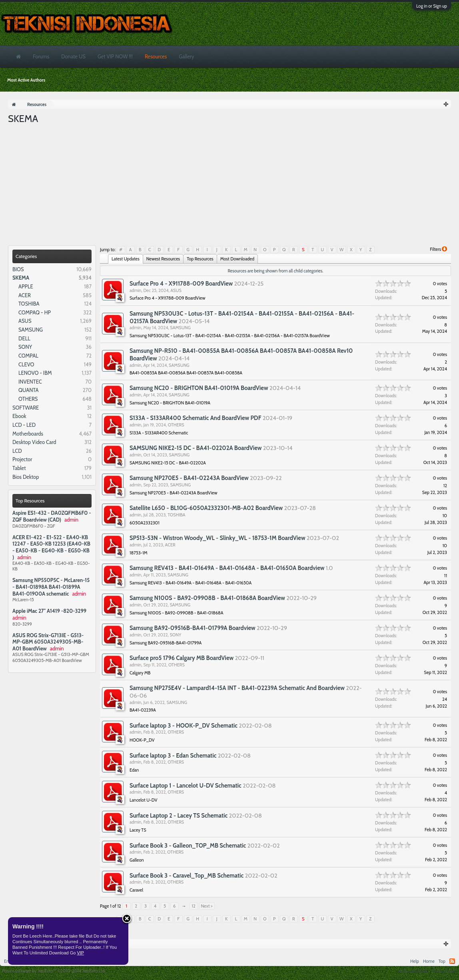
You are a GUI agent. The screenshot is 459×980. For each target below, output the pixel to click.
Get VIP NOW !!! (115, 56)
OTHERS (28, 399)
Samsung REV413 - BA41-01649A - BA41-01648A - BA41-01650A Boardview (227, 568)
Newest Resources (163, 259)
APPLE (25, 286)
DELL (24, 338)
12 (193, 906)
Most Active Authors (26, 80)
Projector (22, 459)
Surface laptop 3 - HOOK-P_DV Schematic (183, 725)
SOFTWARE (25, 407)
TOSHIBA (28, 303)
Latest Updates (126, 259)
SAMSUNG (30, 329)
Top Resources (30, 501)
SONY (25, 347)
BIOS (18, 269)
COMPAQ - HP (34, 312)
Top (442, 961)
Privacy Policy (444, 971)
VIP (80, 952)
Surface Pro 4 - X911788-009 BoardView (181, 283)
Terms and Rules (412, 971)
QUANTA (28, 390)
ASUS (25, 321)
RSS (452, 961)
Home (429, 961)
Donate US (73, 56)
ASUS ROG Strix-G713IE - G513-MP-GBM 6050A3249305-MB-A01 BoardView (48, 642)
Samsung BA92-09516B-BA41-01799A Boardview (192, 628)
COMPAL (28, 355)
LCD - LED (24, 425)
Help (414, 961)
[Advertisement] (229, 185)
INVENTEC (30, 381)
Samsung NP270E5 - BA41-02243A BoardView (189, 478)
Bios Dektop (25, 477)
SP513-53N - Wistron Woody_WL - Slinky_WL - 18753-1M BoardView (217, 538)
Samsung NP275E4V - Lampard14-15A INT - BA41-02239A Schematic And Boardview (237, 688)
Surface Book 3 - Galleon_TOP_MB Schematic (188, 845)
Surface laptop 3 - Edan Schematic (173, 755)
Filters (438, 249)
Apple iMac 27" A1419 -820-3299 (49, 611)
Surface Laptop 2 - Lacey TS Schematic (179, 815)
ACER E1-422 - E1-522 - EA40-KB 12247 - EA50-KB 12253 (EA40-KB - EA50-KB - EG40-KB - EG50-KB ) (51, 547)
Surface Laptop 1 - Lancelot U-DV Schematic (185, 785)
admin (136, 290)
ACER (24, 295)
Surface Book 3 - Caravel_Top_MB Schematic (186, 875)
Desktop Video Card (34, 442)
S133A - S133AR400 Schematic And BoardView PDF (195, 418)
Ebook (19, 416)
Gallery (186, 56)
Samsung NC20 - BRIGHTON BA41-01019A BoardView (199, 388)
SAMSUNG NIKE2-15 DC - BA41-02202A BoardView (195, 448)
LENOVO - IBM (35, 373)
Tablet (19, 468)
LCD (17, 451)
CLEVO (26, 364)
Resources (156, 56)
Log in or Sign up (431, 6)
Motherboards (27, 433)
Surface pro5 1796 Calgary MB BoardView (181, 658)
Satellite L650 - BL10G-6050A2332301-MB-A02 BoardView (206, 508)
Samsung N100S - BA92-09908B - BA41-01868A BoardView (207, 598)
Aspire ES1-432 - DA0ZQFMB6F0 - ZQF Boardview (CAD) (51, 516)
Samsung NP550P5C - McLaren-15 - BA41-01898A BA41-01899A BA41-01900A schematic (51, 586)
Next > (207, 906)
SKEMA (20, 277)
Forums (41, 56)
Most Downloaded (237, 259)
